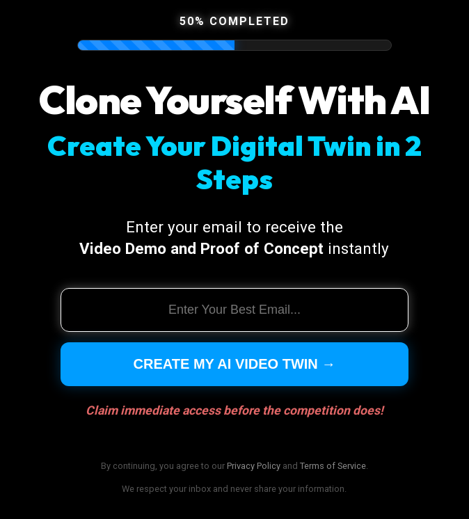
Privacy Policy (253, 466)
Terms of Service (333, 466)
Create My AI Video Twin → (235, 364)
